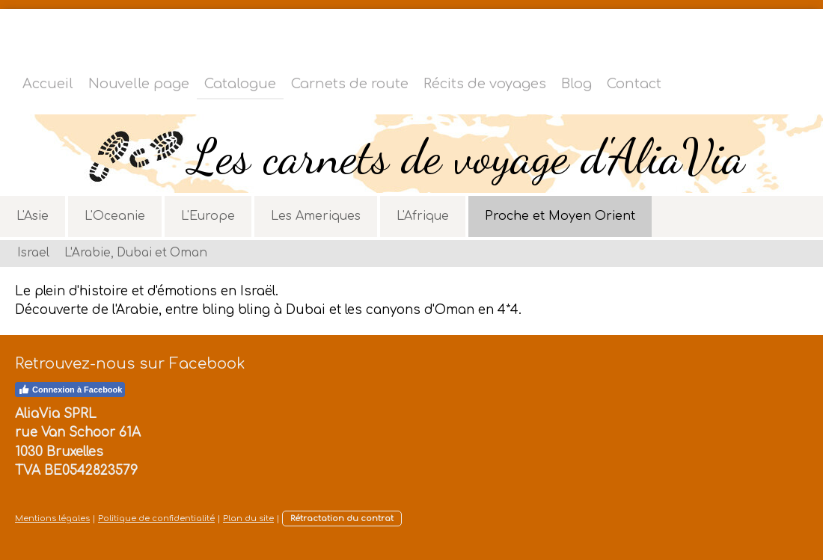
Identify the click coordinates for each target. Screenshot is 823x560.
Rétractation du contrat (342, 518)
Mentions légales (52, 518)
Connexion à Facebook (70, 390)
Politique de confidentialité (156, 518)
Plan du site (248, 518)
